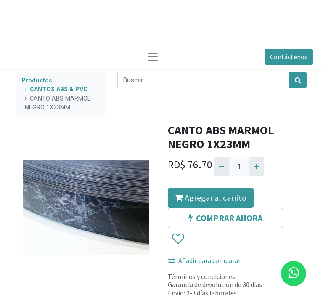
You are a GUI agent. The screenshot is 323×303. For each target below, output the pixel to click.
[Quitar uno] (221, 166)
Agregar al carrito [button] (210, 197)
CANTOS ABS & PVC (58, 89)
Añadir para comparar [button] (204, 260)
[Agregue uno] (256, 166)
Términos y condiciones (201, 276)
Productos (36, 80)
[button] (178, 239)
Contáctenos (288, 57)
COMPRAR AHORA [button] (225, 218)
